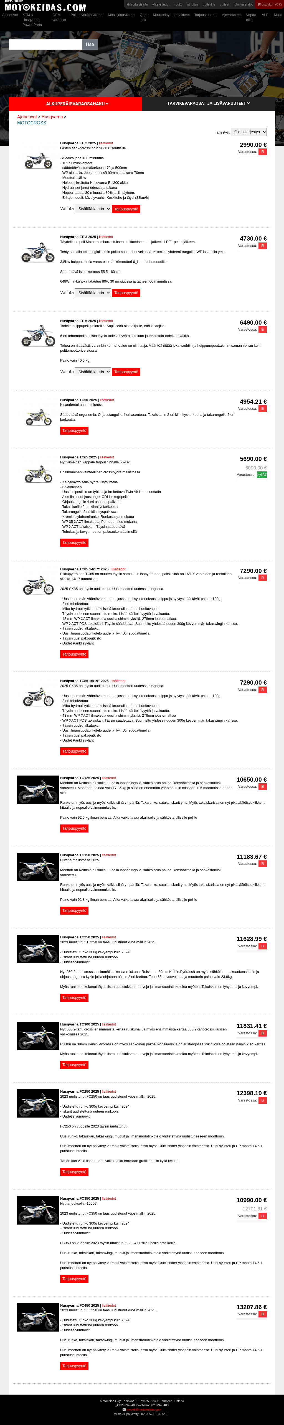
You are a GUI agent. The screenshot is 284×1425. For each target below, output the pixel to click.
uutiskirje (209, 4)
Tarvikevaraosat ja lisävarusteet (208, 103)
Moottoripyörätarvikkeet (171, 15)
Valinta (67, 208)
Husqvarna (52, 116)
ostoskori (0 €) (269, 4)
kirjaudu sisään (137, 4)
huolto (178, 4)
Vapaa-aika (251, 17)
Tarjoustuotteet (205, 15)
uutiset (224, 4)
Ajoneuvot (10, 15)
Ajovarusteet (232, 15)
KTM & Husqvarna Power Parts (32, 20)
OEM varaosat (59, 17)
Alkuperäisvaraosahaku (77, 103)
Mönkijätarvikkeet (121, 15)
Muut (278, 15)
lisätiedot (106, 143)
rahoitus (192, 4)
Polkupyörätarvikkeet (86, 15)
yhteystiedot (160, 4)
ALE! (266, 15)
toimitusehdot (243, 4)
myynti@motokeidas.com (143, 1409)
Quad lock (144, 17)
